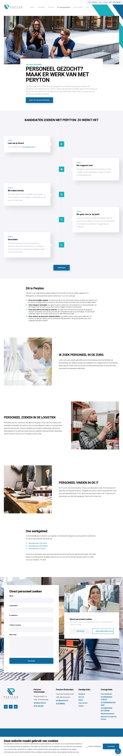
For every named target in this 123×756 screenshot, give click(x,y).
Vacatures (41, 7)
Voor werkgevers (106, 694)
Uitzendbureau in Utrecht (36, 548)
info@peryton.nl (40, 703)
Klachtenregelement (107, 713)
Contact (105, 2)
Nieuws (80, 700)
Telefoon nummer (15, 625)
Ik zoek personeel (63, 7)
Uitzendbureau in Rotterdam (38, 546)
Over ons (51, 7)
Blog (100, 2)
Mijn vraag (12, 634)
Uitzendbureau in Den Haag (37, 543)
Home (32, 7)
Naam (11, 596)
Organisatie (13, 605)
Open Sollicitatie (92, 2)
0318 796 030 (38, 706)
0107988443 (60, 704)
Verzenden (31, 661)
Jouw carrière (78, 7)
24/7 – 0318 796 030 (115, 2)
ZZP (87, 7)
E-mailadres (13, 615)
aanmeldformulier (28, 147)
